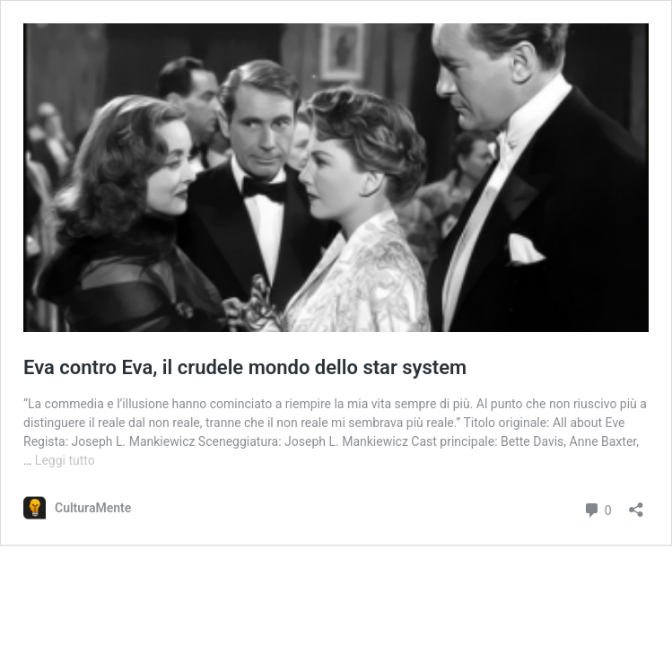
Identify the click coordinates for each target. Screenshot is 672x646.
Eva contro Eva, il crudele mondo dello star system (245, 367)
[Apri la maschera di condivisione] (636, 504)
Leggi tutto (65, 460)
